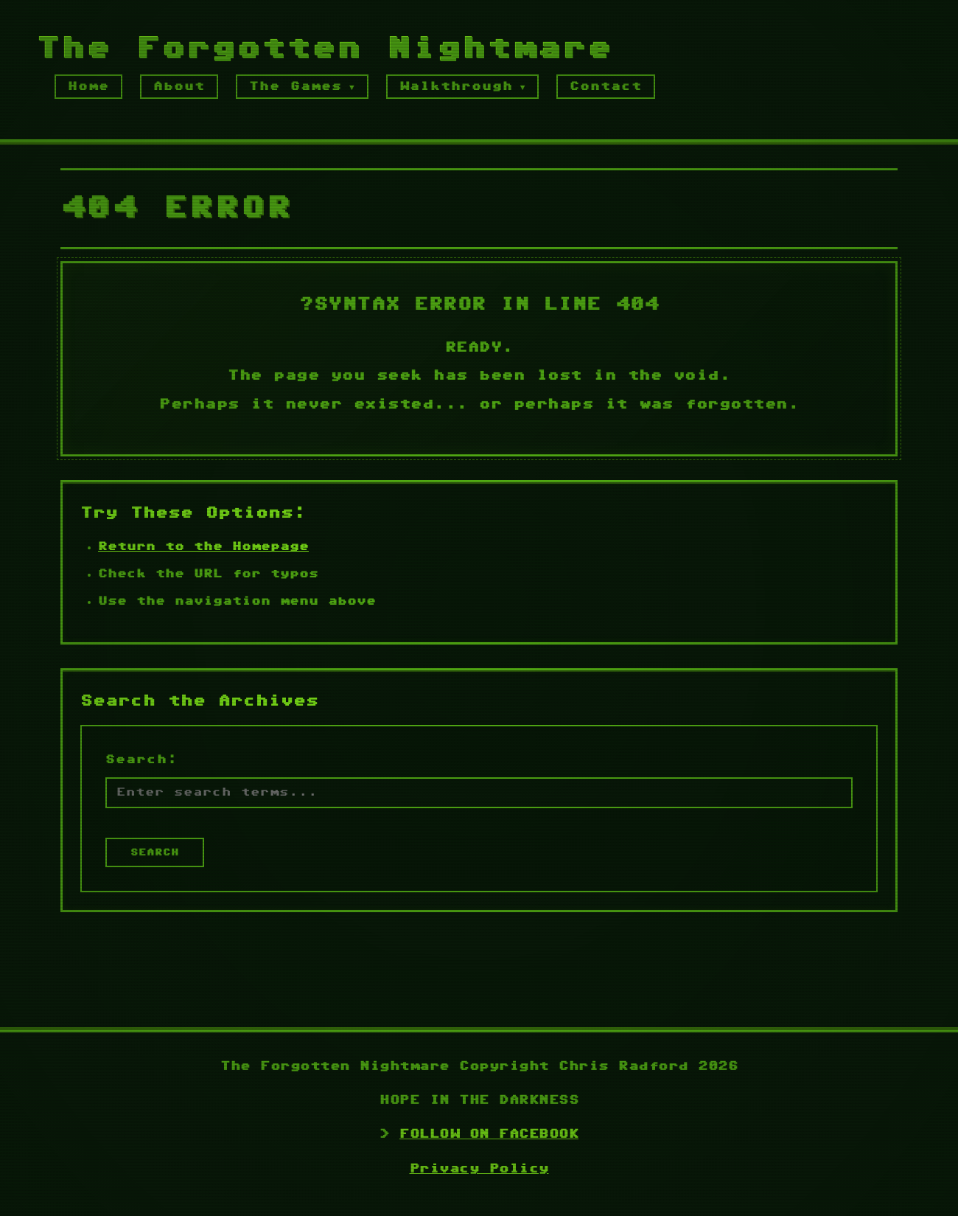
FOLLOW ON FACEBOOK (488, 1134)
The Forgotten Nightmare (325, 49)
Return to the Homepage (203, 548)
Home (88, 86)
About (179, 86)
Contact (606, 86)
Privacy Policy (479, 1169)
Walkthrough (456, 86)
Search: (141, 760)
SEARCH (154, 854)
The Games (295, 86)
